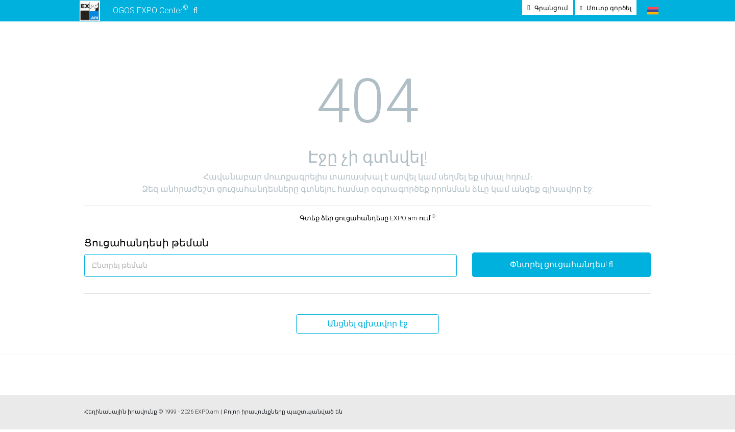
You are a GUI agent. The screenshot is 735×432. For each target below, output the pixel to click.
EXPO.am (207, 414)
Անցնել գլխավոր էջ (367, 326)
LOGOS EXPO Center (137, 12)
